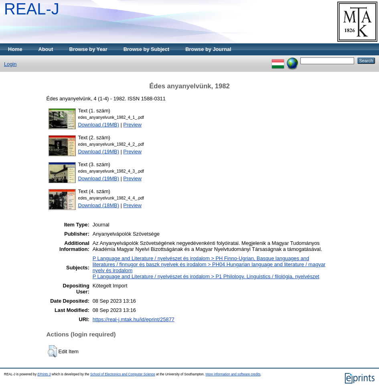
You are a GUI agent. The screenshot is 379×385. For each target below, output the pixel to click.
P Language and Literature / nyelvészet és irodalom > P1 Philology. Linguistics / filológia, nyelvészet (206, 276)
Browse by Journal (208, 49)
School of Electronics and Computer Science (122, 374)
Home (15, 49)
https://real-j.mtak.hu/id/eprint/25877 (133, 319)
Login (10, 64)
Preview (132, 125)
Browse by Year (88, 49)
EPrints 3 (44, 374)
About (46, 49)
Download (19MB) (98, 125)
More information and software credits (232, 374)
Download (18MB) (98, 205)
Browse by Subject (147, 49)
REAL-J (31, 9)
